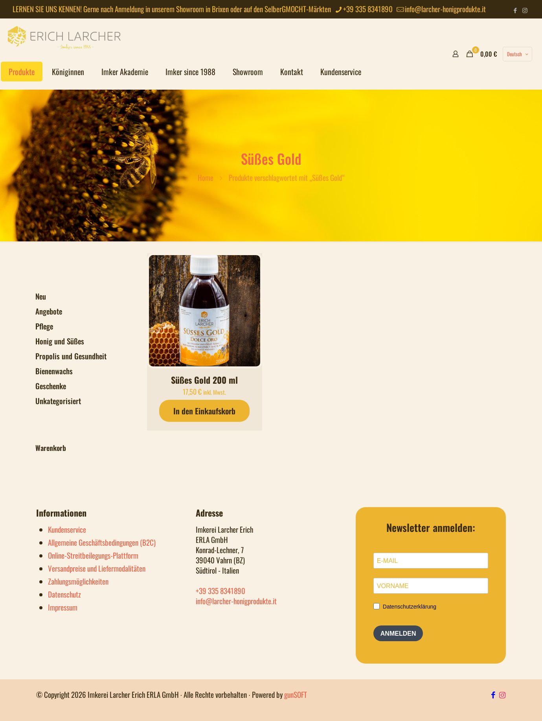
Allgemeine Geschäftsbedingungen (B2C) (102, 542)
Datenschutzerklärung (409, 606)
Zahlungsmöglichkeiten (78, 581)
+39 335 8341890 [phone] (368, 8)
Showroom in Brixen (202, 8)
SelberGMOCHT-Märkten (298, 8)
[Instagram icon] (525, 10)
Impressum (62, 606)
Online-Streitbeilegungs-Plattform (93, 555)
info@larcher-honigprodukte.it (236, 600)
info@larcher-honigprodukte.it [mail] (445, 8)
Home (205, 177)
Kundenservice (67, 529)
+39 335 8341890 (220, 590)
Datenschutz (64, 594)
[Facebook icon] (515, 10)
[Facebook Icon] (494, 694)
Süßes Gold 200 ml (204, 379)
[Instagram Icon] (502, 694)
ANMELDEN (398, 633)
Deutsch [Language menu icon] (518, 54)
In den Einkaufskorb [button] (204, 411)
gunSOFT (295, 694)
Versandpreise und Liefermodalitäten (96, 568)
